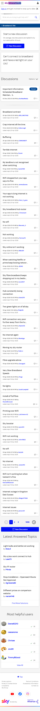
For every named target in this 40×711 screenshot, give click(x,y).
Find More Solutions (20, 603)
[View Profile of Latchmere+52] (23, 414)
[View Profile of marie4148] (21, 169)
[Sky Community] (13, 3)
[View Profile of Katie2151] (22, 297)
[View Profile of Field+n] (20, 351)
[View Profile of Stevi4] (20, 153)
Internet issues (9, 507)
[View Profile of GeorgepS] (22, 363)
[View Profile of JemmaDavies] (23, 184)
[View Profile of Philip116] (20, 310)
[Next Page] (34, 522)
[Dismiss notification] (37, 9)
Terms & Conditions (32, 681)
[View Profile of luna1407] (22, 282)
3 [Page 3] (18, 522)
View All (20, 665)
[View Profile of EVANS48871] (23, 140)
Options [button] (32, 79)
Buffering (7, 137)
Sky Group (5, 688)
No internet (8, 461)
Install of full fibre (10, 396)
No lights (7, 386)
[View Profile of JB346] (21, 266)
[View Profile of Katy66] (20, 452)
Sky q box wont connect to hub (17, 556)
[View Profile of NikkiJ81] (21, 250)
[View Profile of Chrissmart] (22, 213)
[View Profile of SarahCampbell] (23, 389)
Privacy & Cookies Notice (9, 683)
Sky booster (8, 423)
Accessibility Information (30, 683)
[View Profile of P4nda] (8, 569)
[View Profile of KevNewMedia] (23, 98)
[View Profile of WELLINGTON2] (23, 115)
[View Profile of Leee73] (9, 559)
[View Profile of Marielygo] (22, 338)
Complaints (5, 686)
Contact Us (34, 686)
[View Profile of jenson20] (22, 511)
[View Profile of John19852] (22, 439)
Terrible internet (10, 149)
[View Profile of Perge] (21, 377)
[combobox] (18, 17)
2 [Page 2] (14, 522)
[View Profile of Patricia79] (22, 238)
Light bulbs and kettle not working (18, 546)
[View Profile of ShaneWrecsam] (8, 402)
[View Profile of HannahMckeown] (8, 482)
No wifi (6, 222)
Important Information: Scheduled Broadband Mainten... (13, 92)
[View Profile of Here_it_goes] (23, 200)
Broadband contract (12, 112)
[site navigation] (2, 3)
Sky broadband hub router (14, 209)
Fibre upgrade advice (12, 360)
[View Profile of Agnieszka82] (11, 583)
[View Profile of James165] (22, 465)
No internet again (10, 335)
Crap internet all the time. (14, 124)
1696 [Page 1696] (27, 522)
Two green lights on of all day (15, 306)
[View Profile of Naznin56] (22, 326)
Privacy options (6, 681)
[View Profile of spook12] (21, 427)
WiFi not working (10, 436)
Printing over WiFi (11, 411)
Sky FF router (9, 566)
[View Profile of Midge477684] (23, 498)
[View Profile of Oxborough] (22, 128)
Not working (8, 234)
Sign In (37, 3)
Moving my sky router (12, 347)
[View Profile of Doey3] (8, 549)
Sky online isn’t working (13, 247)
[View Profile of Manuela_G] (22, 225)
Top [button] (21, 677)
